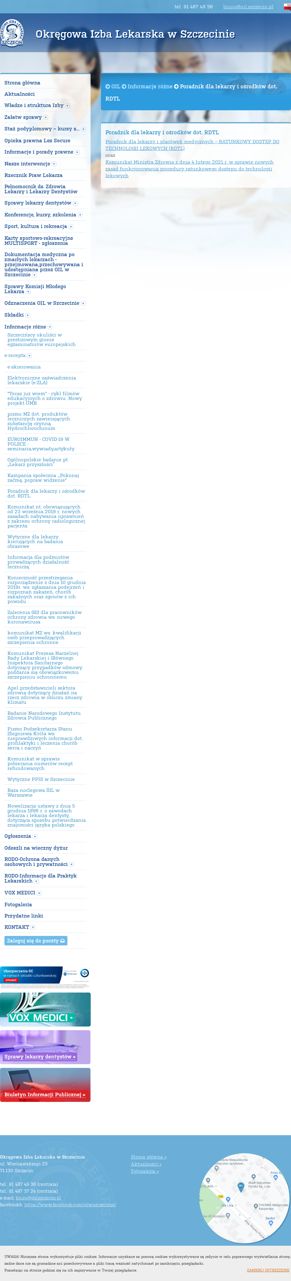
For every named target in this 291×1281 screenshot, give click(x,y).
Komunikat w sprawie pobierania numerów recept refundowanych (40, 763)
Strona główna (22, 82)
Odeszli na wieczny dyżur (36, 847)
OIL (113, 86)
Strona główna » (149, 1156)
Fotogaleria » (145, 1171)
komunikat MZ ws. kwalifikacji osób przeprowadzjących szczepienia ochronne (44, 637)
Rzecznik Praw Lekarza (33, 175)
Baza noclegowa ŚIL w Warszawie (33, 792)
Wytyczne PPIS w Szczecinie (41, 779)
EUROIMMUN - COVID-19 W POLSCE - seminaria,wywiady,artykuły (41, 444)
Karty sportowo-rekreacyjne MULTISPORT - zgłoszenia (38, 240)
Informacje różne (148, 86)
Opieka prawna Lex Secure (37, 140)
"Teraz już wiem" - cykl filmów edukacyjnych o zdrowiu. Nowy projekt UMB (44, 398)
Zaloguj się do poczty (36, 940)
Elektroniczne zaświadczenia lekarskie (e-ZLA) (41, 380)
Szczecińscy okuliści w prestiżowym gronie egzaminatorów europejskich (41, 339)
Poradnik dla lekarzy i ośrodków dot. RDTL (46, 493)
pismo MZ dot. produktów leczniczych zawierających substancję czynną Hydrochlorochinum (38, 420)
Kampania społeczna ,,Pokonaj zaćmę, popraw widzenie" (43, 477)
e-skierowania (24, 366)
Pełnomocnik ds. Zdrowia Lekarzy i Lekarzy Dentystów (41, 189)
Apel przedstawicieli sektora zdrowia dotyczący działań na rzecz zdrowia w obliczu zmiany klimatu (44, 694)
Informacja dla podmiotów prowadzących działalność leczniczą (38, 562)
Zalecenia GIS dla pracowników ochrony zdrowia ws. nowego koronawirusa (44, 617)
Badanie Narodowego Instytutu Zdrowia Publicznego (44, 715)
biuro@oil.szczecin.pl (248, 6)
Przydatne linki (23, 915)
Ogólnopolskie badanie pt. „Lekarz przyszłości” (38, 462)
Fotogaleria (18, 904)
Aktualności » (146, 1164)
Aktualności (19, 93)
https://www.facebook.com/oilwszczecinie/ (70, 1204)
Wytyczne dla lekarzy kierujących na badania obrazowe (35, 541)
